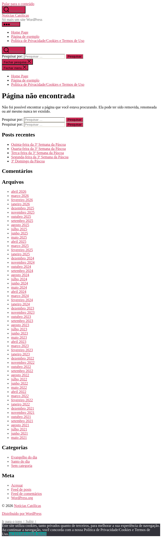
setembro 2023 (22, 321)
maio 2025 (19, 237)
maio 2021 (19, 438)
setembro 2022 (22, 371)
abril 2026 (18, 191)
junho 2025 (19, 233)
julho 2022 (19, 379)
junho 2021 (19, 433)
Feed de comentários (26, 494)
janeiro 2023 (20, 354)
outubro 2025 (21, 216)
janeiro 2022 (20, 404)
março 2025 (20, 246)
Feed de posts (21, 489)
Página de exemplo (25, 36)
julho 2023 (19, 329)
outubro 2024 (21, 267)
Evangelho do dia (24, 457)
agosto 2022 (20, 375)
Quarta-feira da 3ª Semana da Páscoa (38, 149)
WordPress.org (22, 498)
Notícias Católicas (15, 15)
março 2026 (20, 196)
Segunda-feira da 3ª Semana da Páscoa (39, 157)
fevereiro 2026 (22, 200)
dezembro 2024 (22, 258)
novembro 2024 (23, 262)
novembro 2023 (23, 312)
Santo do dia (20, 461)
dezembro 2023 (22, 308)
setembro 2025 (22, 221)
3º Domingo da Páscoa (28, 161)
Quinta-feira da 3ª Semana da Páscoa (38, 144)
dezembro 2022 (22, 358)
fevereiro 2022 (22, 400)
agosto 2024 (20, 275)
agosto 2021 (20, 425)
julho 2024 (19, 279)
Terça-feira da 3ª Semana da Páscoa (37, 153)
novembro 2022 (23, 362)
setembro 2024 (22, 271)
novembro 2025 (23, 212)
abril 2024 (18, 292)
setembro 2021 (22, 421)
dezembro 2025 (22, 208)
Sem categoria (21, 466)
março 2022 (20, 396)
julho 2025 (19, 229)
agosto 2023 (20, 325)
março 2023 (20, 346)
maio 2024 (19, 287)
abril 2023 (18, 342)
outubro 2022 (21, 367)
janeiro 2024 (20, 304)
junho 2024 (19, 283)
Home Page (19, 32)
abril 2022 (18, 392)
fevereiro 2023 (22, 350)
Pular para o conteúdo (18, 4)
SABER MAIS (36, 534)
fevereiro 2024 (22, 300)
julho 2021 (19, 429)
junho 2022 (19, 383)
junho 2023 (19, 333)
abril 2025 (18, 242)
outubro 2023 (21, 317)
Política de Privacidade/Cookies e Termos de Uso (47, 41)
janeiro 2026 (20, 204)
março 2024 (20, 296)
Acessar (17, 485)
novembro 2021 (23, 413)
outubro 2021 (21, 417)
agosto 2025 (20, 225)
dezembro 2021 (22, 408)
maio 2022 (19, 387)
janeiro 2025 (20, 254)
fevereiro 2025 (22, 250)
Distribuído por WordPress (21, 514)
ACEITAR (17, 534)
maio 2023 (19, 337)
